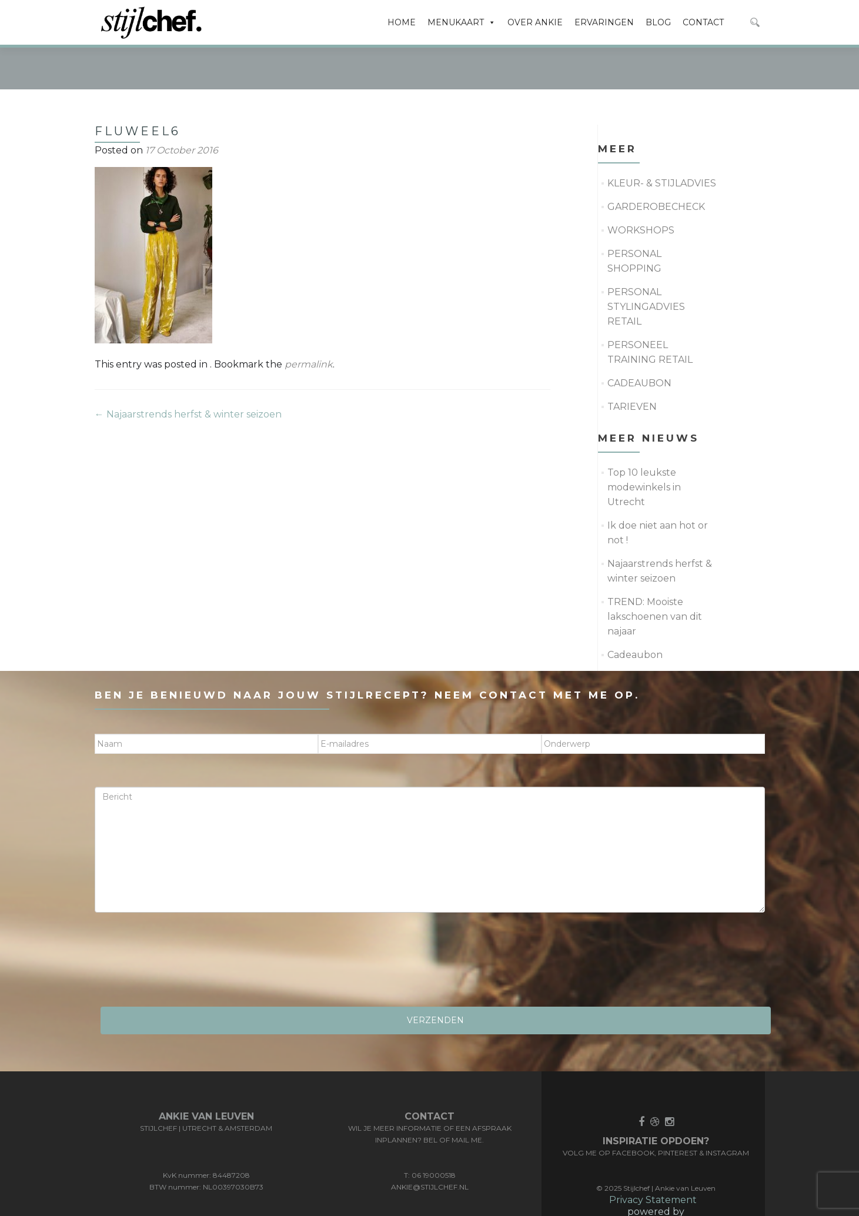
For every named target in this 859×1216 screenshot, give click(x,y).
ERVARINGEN (604, 22)
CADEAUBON (639, 338)
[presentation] (184, 919)
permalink (309, 319)
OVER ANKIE (535, 22)
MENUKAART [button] (461, 22)
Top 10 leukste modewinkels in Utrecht (644, 442)
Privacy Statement (653, 1155)
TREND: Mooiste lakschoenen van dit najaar (654, 572)
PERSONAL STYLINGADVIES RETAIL (646, 262)
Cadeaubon (635, 610)
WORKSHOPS (640, 185)
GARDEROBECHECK (656, 162)
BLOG (658, 22)
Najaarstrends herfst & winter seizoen (188, 369)
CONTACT (703, 22)
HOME (401, 22)
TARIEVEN (632, 362)
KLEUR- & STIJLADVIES (661, 138)
